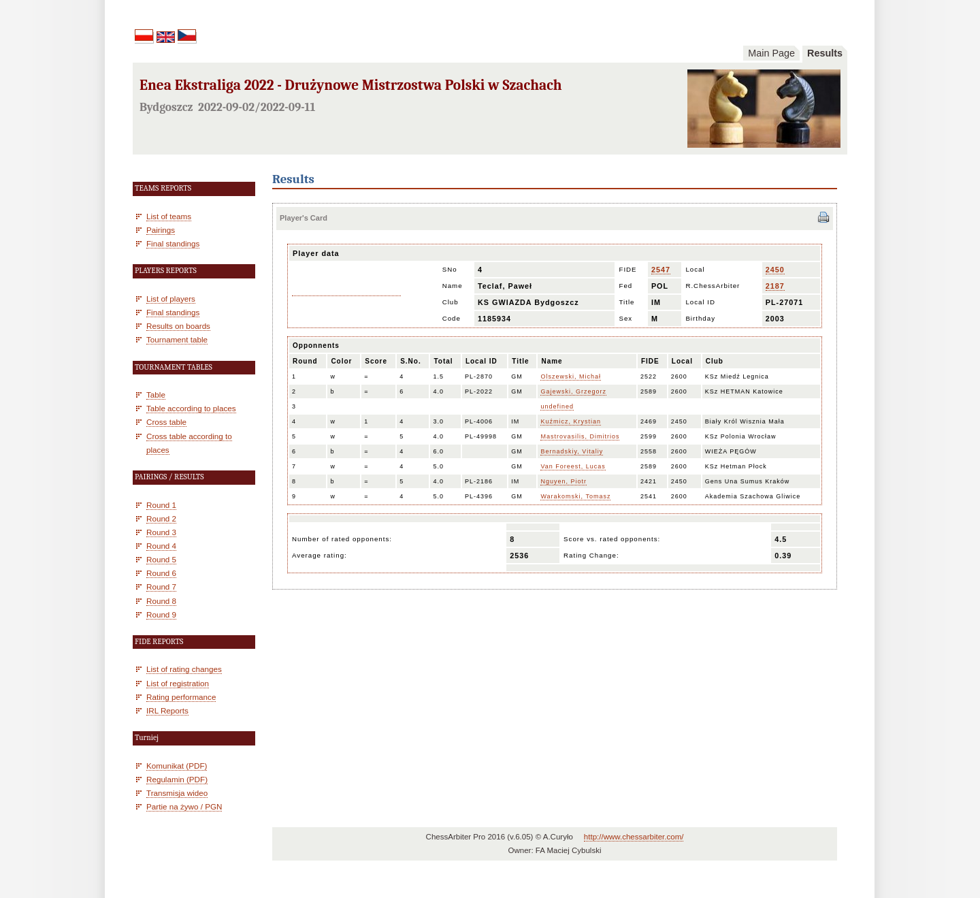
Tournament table (177, 339)
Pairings (160, 229)
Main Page (771, 53)
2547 (660, 270)
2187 (775, 286)
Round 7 (161, 586)
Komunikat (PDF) (176, 765)
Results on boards (178, 325)
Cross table (166, 421)
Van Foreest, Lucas (572, 466)
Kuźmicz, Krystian (570, 421)
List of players (170, 298)
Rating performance (181, 696)
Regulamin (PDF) (177, 779)
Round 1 (161, 504)
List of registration (177, 683)
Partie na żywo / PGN (184, 806)
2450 (775, 270)
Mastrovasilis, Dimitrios (579, 436)
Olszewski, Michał (570, 376)
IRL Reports (167, 710)
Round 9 (161, 614)
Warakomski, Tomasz (575, 496)
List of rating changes (184, 668)
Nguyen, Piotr (563, 481)
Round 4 (161, 545)
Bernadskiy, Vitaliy (571, 451)
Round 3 (161, 532)
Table (155, 394)
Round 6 (161, 572)
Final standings (172, 243)
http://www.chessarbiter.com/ (634, 837)
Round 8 (161, 600)
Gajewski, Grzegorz (573, 391)
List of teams (168, 216)
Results (825, 53)
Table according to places (191, 408)
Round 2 (161, 518)
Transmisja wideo (177, 792)
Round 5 (161, 559)
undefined (557, 406)
